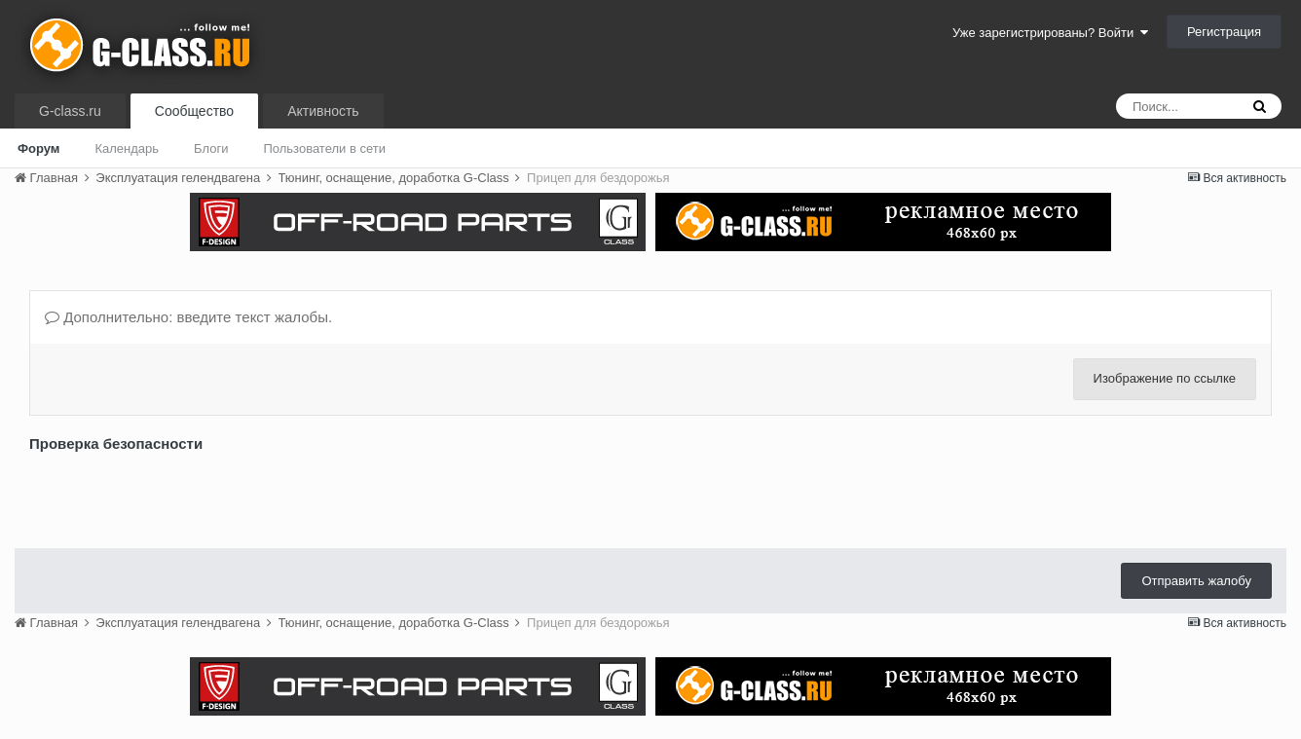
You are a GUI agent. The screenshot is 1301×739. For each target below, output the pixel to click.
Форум (38, 148)
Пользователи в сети (324, 148)
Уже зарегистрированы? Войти (1050, 32)
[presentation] (177, 496)
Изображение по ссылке (1165, 378)
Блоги (211, 148)
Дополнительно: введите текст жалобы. (188, 317)
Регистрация (1224, 31)
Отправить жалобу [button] (1196, 580)
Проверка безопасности (116, 443)
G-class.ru (70, 111)
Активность (323, 111)
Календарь (126, 148)
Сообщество (194, 111)
